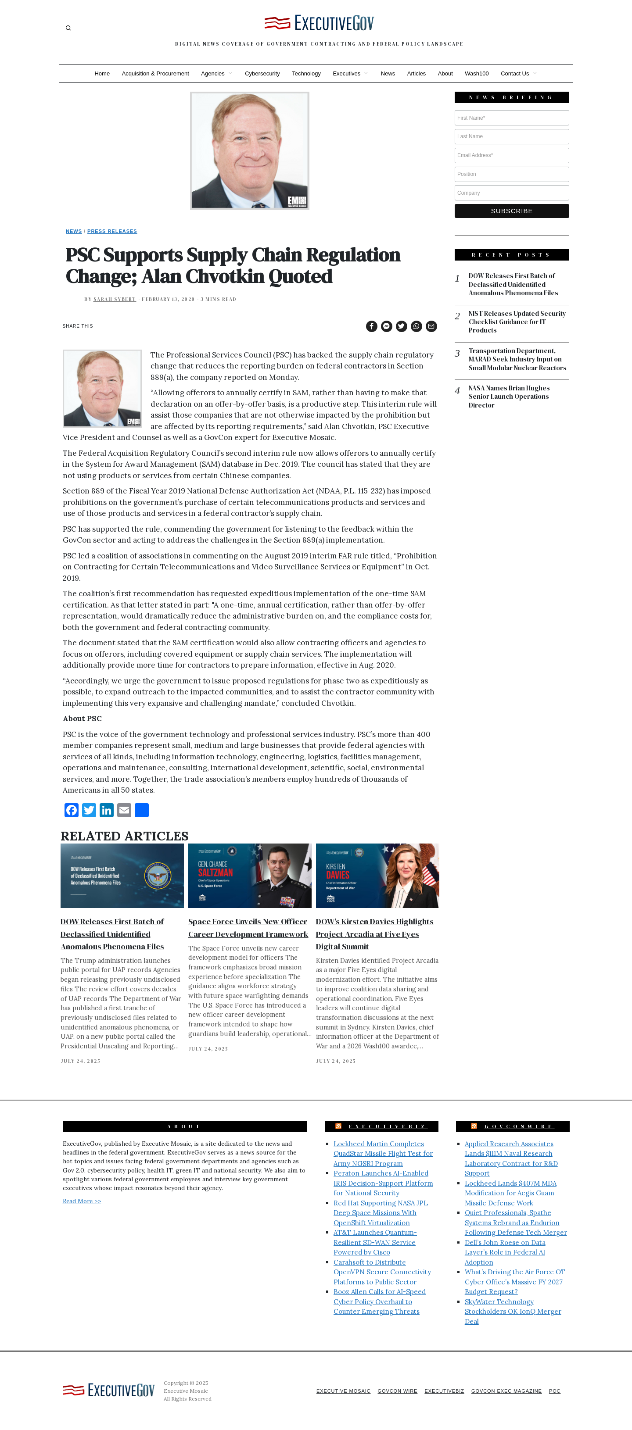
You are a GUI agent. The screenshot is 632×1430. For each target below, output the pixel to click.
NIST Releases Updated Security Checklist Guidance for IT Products (517, 323)
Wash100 (477, 73)
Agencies (212, 73)
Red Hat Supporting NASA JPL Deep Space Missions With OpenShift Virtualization (381, 1213)
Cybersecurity (261, 73)
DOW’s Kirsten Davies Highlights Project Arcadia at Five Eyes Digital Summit (375, 933)
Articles (417, 73)
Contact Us (516, 73)
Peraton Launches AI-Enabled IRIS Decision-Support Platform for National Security (383, 1183)
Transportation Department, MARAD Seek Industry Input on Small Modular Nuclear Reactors (518, 360)
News (388, 73)
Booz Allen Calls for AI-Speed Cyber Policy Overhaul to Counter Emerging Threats (380, 1301)
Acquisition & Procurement (154, 73)
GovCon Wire (396, 1391)
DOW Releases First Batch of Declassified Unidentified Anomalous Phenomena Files (112, 933)
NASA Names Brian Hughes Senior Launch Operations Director (509, 398)
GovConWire (520, 1126)
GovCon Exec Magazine (506, 1391)
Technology (306, 73)
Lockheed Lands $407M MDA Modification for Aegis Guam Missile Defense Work (511, 1193)
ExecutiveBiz (388, 1126)
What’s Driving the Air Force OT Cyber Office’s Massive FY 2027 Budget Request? (515, 1282)
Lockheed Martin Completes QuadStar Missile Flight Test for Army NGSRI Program (383, 1154)
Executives (346, 73)
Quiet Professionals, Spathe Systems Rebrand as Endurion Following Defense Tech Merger (516, 1222)
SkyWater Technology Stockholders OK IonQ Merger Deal (513, 1312)
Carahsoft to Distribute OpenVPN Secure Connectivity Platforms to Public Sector (382, 1272)
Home (101, 73)
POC (555, 1391)
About (445, 73)
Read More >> (82, 1201)
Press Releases (112, 231)
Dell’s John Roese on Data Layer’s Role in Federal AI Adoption (505, 1252)
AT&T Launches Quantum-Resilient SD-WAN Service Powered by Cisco (375, 1242)
